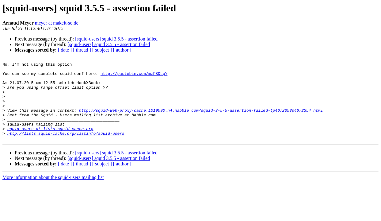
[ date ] (65, 49)
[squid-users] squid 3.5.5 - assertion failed (116, 38)
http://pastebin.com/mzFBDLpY (134, 76)
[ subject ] (102, 49)
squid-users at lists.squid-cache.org (50, 142)
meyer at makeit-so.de (56, 22)
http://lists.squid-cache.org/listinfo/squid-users (65, 148)
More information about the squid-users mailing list (53, 193)
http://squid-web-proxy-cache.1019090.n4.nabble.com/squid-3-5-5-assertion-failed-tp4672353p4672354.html (201, 120)
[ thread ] (82, 49)
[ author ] (122, 49)
